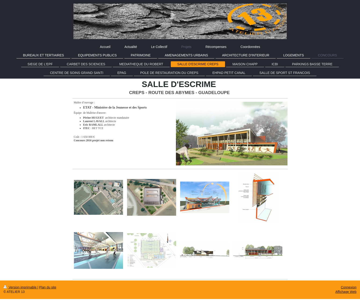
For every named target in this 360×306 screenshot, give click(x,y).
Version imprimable (20, 287)
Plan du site (47, 287)
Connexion (348, 287)
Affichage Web (345, 292)
